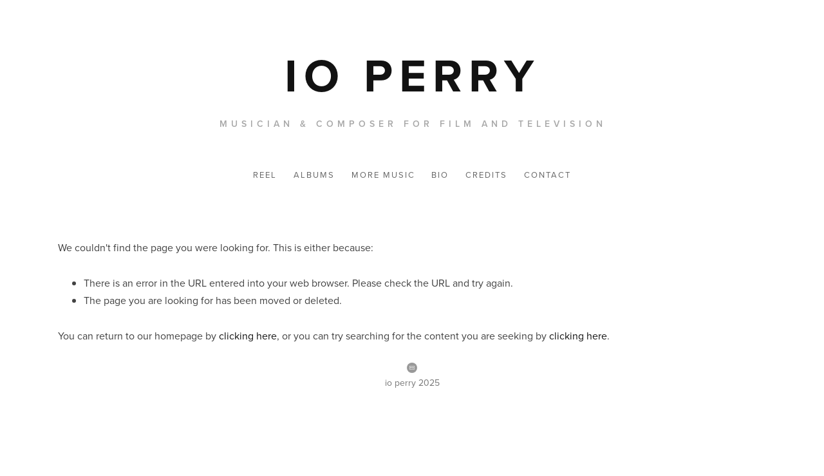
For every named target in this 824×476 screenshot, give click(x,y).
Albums (314, 174)
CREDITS (486, 174)
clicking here (248, 335)
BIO (440, 174)
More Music (383, 174)
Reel (265, 174)
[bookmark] (412, 74)
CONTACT (547, 174)
